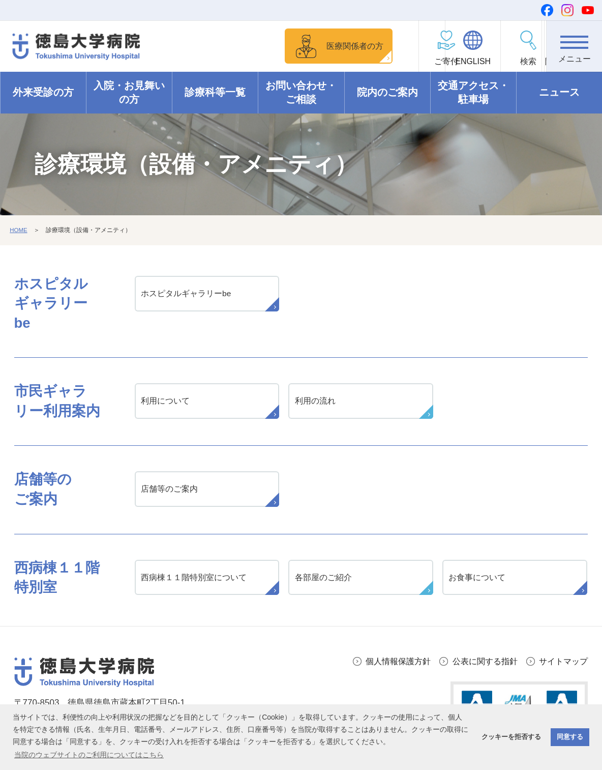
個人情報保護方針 (389, 663)
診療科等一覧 (215, 92)
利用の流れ (315, 401)
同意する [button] (570, 736)
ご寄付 (407, 61)
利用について (165, 401)
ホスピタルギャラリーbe (186, 294)
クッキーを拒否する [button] (511, 736)
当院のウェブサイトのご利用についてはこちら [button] (89, 755)
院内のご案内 (387, 92)
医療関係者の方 (329, 45)
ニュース (559, 92)
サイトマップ (562, 663)
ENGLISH (462, 61)
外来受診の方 (43, 92)
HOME (19, 230)
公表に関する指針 (480, 663)
